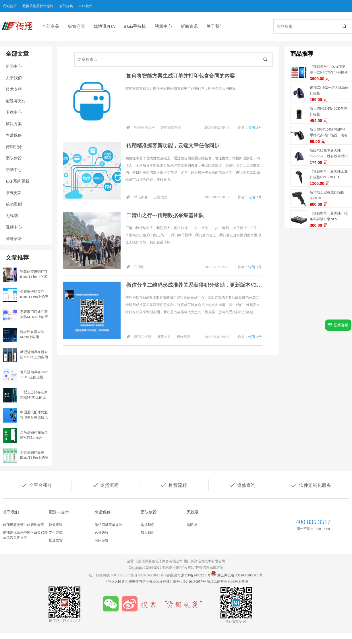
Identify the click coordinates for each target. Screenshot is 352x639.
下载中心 (14, 112)
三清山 (139, 267)
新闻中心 (14, 66)
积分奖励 (183, 337)
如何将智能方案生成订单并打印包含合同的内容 (180, 76)
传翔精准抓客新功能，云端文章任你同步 (172, 145)
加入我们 (147, 532)
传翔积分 (14, 147)
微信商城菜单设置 (108, 525)
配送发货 (56, 540)
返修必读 (102, 532)
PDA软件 (85, 6)
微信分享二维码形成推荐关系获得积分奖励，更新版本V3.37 (194, 285)
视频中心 (163, 26)
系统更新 (14, 193)
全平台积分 (36, 484)
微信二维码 (142, 337)
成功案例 (14, 204)
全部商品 (50, 26)
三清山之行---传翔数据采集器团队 (165, 215)
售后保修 (14, 135)
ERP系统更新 (17, 181)
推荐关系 (164, 337)
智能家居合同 (144, 127)
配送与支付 (16, 101)
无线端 (12, 216)
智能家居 (14, 239)
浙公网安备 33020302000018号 (240, 575)
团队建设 (14, 158)
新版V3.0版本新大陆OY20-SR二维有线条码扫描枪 (329, 156)
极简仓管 (76, 26)
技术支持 (14, 89)
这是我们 (147, 525)
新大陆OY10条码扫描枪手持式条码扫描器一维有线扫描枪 (329, 135)
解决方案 (14, 124)
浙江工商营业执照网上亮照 (227, 582)
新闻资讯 (189, 26)
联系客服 (338, 324)
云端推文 (160, 197)
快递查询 (56, 525)
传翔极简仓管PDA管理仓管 (23, 525)
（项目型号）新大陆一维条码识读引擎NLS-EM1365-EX (329, 219)
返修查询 (242, 484)
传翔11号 (255, 127)
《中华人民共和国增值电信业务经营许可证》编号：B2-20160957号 (155, 582)
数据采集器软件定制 (37, 6)
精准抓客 (141, 197)
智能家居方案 (170, 127)
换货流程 (173, 484)
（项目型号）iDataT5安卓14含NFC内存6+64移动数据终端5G (329, 72)
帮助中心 (14, 170)
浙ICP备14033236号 (196, 575)
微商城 (192, 525)
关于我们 (215, 26)
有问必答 (102, 540)
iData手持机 (135, 26)
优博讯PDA (104, 26)
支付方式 (56, 532)
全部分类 (66, 6)
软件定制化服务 (310, 484)
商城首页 (10, 6)
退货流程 (105, 484)
